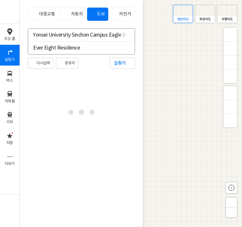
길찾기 (120, 63)
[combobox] (77, 35)
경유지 (70, 63)
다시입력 (43, 63)
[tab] (44, 14)
